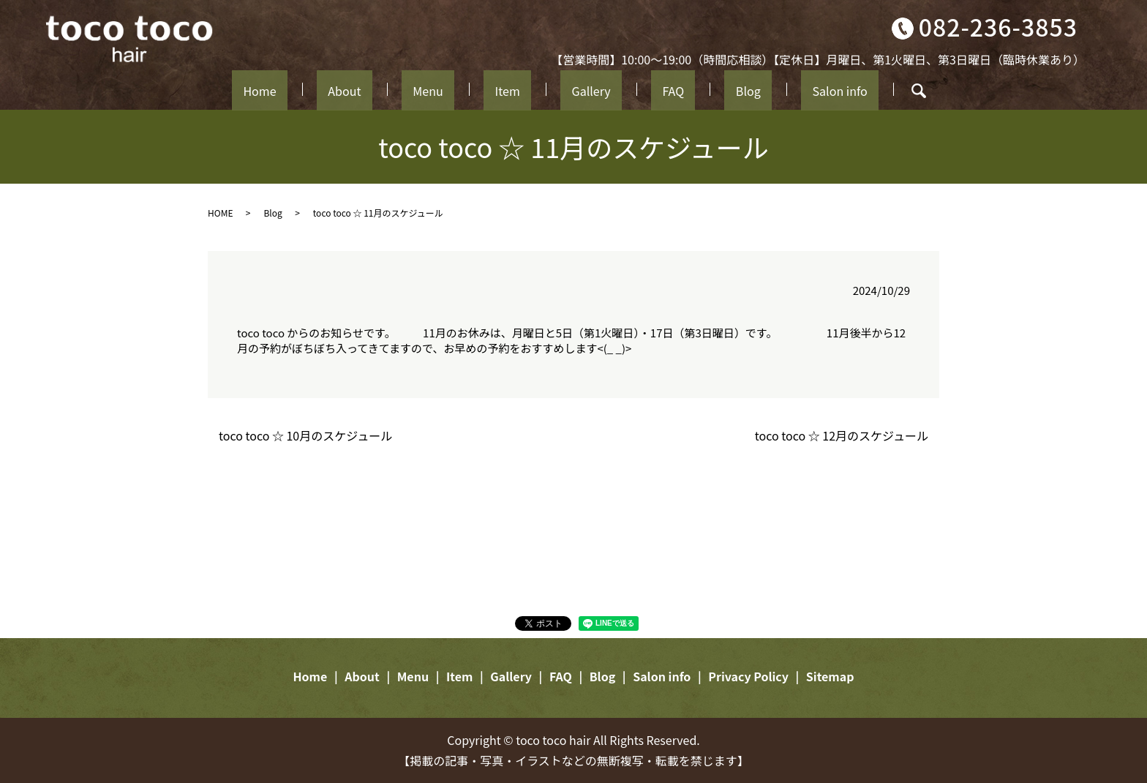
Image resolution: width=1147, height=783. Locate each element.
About (391, 89)
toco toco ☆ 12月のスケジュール (841, 435)
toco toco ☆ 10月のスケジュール (305, 435)
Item (516, 89)
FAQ (644, 89)
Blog (699, 89)
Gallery (581, 89)
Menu (456, 89)
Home (324, 89)
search (845, 91)
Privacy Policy (748, 676)
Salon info (773, 89)
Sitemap (830, 676)
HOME (220, 212)
